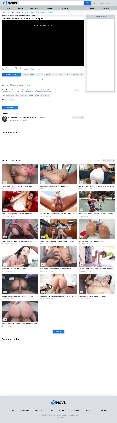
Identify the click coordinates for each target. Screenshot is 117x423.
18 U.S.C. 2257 (102, 410)
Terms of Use (24, 410)
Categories (34, 8)
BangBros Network (17, 85)
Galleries (64, 8)
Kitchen (37, 95)
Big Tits (12, 100)
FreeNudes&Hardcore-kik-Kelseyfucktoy (23, 117)
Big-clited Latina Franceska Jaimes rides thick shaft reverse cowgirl (58, 213)
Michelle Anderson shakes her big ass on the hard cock (17, 296)
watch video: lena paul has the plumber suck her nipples (38, 12)
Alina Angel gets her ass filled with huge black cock (54, 186)
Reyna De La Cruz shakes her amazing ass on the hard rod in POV (58, 296)
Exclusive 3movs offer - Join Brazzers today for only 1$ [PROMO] (19, 15)
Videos (20, 8)
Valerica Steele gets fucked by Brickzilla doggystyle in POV (18, 241)
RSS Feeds (62, 410)
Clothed (31, 95)
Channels (91, 8)
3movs (62, 417)
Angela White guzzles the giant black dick (14, 268)
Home (8, 8)
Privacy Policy (39, 410)
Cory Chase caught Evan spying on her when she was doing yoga (97, 268)
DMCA (51, 410)
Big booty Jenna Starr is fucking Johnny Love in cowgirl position (20, 323)
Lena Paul (30, 85)
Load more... (58, 331)
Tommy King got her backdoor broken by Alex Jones (17, 186)
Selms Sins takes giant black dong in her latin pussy (17, 213)
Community (106, 8)
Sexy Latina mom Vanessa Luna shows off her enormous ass (96, 186)
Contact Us (88, 410)
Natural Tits (24, 95)
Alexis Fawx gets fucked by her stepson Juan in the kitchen (57, 241)
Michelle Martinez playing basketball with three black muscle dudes (97, 213)
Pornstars (49, 8)
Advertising (75, 410)
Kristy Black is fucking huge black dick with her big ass (55, 268)
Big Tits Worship (45, 95)
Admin (6, 85)
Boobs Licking (10, 95)
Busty (17, 95)
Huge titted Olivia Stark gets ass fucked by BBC (92, 296)
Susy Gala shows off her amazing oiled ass (91, 241)
